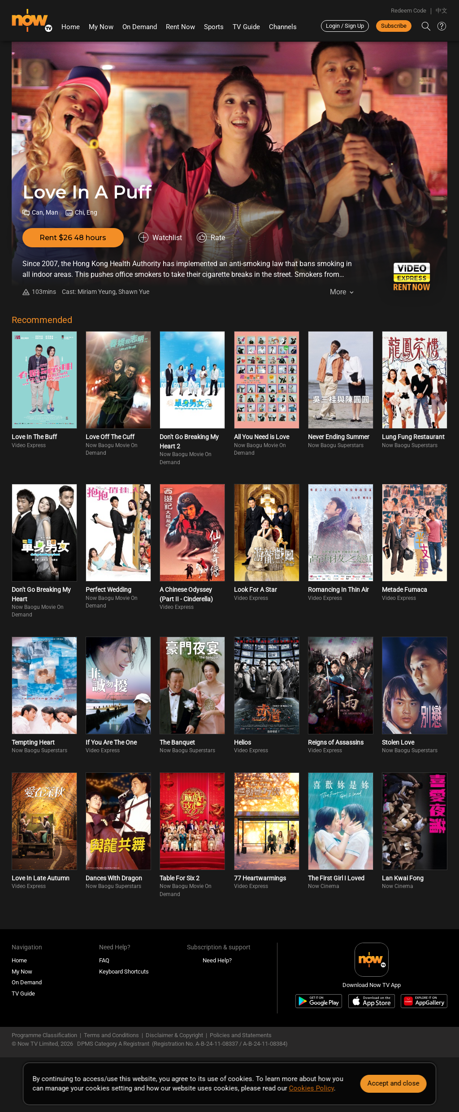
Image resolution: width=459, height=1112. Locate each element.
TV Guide (246, 27)
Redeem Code (408, 10)
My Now (101, 27)
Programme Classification (44, 1035)
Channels (283, 27)
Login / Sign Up (345, 25)
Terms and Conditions (111, 1035)
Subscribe (394, 25)
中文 (441, 10)
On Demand (139, 27)
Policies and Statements (241, 1035)
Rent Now (180, 27)
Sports (214, 27)
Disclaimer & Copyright (174, 1035)
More (338, 292)
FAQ (104, 960)
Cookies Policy (311, 1088)
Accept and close (393, 1083)
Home (70, 27)
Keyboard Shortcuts (124, 971)
